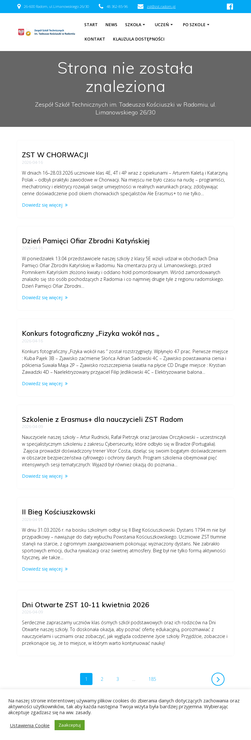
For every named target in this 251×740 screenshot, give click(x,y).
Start (91, 24)
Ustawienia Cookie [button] (30, 725)
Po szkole (194, 24)
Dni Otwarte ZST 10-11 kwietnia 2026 (85, 604)
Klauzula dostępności (138, 39)
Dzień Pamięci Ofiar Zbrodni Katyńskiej (86, 240)
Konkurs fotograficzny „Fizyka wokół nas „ (90, 333)
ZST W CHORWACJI (55, 154)
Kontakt (94, 39)
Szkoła (133, 24)
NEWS (111, 24)
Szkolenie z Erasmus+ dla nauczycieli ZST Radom (102, 419)
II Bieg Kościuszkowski (58, 512)
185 (154, 678)
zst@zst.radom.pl (161, 6)
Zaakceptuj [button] (70, 725)
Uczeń (162, 24)
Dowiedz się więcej (42, 205)
